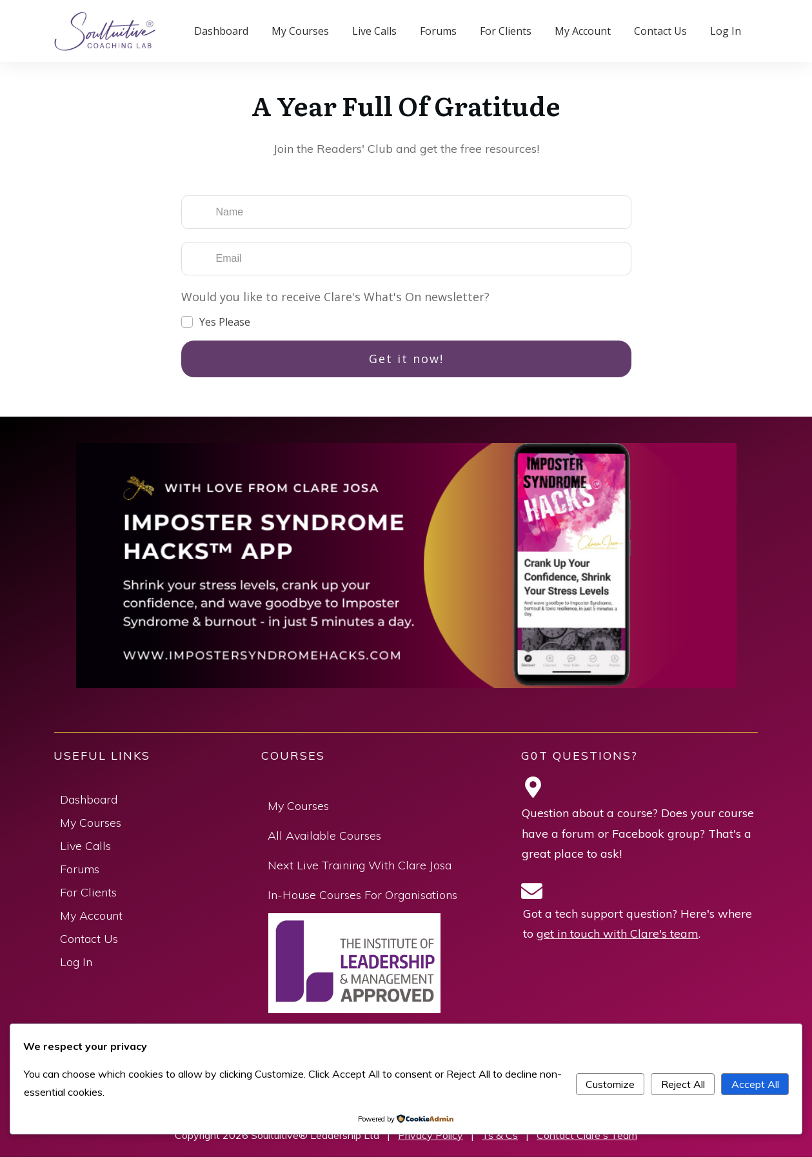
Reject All (683, 1084)
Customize (610, 1084)
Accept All (755, 1084)
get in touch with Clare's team (617, 933)
